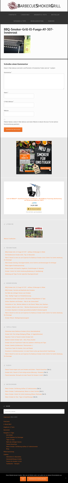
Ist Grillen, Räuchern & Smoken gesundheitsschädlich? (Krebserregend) (26, 310)
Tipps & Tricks (10, 439)
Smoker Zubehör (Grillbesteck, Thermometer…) (19, 345)
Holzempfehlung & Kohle (14, 459)
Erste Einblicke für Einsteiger (14, 437)
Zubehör (6, 454)
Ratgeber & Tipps (9, 433)
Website (6, 110)
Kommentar (8, 72)
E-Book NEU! (7, 424)
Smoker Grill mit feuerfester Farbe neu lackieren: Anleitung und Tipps (25, 342)
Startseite (7, 421)
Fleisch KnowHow (11, 444)
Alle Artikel (9, 435)
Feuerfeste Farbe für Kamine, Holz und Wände (19, 348)
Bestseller (7, 430)
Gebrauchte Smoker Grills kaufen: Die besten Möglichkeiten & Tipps (25, 298)
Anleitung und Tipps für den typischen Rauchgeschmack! (21, 274)
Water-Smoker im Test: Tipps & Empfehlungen (19, 397)
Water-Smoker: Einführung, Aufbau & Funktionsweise (21, 388)
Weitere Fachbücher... (10, 238)
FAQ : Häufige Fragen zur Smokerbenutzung (18, 296)
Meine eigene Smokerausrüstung (14, 265)
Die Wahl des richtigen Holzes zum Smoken (18, 293)
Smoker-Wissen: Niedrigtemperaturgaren (17, 318)
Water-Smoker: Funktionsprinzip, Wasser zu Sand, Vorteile (22, 391)
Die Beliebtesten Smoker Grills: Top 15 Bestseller (20, 255)
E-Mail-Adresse (9, 101)
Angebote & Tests (9, 427)
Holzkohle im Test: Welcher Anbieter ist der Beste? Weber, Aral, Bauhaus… (27, 304)
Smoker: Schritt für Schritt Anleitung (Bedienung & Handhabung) (24, 271)
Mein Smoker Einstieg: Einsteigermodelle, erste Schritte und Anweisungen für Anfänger (30, 263)
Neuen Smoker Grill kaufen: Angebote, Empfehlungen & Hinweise (24, 268)
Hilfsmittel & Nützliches (13, 457)
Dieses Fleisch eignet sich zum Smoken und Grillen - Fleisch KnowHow (26, 369)
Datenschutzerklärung (37, 479)
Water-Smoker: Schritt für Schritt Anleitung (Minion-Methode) (23, 394)
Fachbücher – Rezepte (12, 463)
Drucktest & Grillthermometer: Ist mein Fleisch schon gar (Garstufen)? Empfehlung (30, 351)
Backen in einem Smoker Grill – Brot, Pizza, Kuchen (20, 340)
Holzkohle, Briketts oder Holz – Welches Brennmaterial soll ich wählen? (26, 307)
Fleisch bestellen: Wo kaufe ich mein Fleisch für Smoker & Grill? (24, 375)
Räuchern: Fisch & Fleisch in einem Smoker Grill (19, 337)
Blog (7, 449)
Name (6, 92)
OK (23, 479)
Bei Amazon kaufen (35, 209)
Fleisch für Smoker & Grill (14, 461)
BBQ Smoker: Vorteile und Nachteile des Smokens (20, 290)
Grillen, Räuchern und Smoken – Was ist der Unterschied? (22, 301)
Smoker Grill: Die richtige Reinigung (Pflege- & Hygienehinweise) (24, 334)
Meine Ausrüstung (9, 451)
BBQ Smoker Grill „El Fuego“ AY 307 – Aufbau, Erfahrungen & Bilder (25, 252)
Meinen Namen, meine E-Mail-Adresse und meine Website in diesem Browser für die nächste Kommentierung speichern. (31, 123)
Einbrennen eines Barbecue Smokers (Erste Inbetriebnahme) (22, 331)
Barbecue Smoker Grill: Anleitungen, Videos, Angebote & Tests (34, 6)
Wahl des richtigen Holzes (14, 442)
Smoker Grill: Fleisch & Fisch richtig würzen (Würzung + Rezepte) (24, 372)
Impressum (7, 417)
